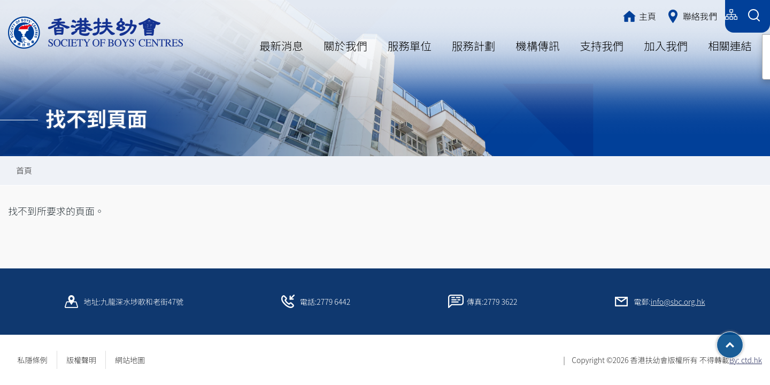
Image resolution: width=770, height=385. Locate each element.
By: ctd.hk (745, 360)
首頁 (24, 170)
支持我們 (601, 45)
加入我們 (666, 45)
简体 (668, 14)
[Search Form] (753, 16)
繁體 (637, 14)
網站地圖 (133, 360)
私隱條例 (33, 360)
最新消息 (281, 45)
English (704, 14)
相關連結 (730, 45)
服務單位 (410, 45)
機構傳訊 (538, 45)
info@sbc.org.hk (678, 301)
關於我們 (345, 45)
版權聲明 (81, 360)
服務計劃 (474, 45)
